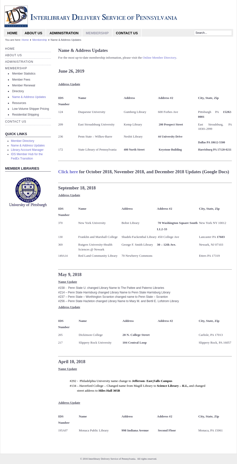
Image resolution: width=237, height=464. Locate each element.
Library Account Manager (27, 150)
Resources (19, 103)
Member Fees (21, 79)
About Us (33, 33)
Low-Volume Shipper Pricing (30, 109)
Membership (97, 33)
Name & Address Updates (29, 97)
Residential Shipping (25, 114)
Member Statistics (23, 73)
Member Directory (22, 141)
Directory (18, 91)
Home (12, 33)
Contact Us (127, 33)
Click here (68, 171)
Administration (63, 33)
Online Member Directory (159, 57)
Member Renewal (23, 85)
